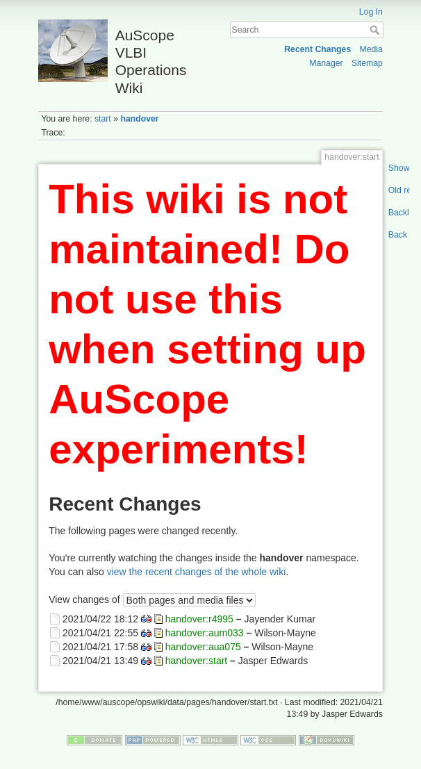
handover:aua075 (203, 646)
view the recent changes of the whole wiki (196, 571)
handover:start (196, 660)
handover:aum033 (204, 632)
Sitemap (367, 63)
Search (376, 30)
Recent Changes (317, 49)
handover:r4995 (199, 618)
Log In (371, 12)
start (102, 119)
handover (139, 119)
